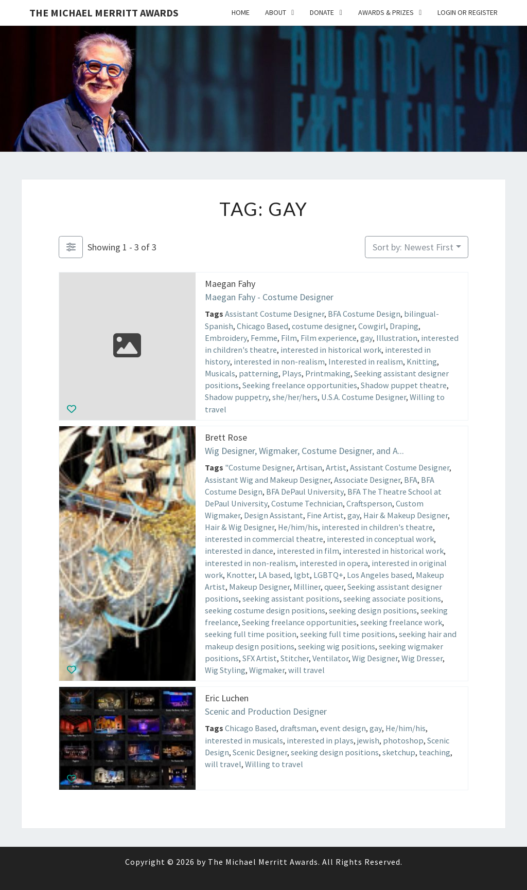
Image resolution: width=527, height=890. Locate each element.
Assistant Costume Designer (274, 313)
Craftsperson (369, 503)
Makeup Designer (259, 586)
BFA (410, 479)
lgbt (302, 574)
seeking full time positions (347, 634)
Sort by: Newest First (413, 247)
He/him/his (298, 527)
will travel (306, 669)
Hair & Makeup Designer (405, 515)
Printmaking (327, 373)
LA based (274, 574)
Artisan (309, 467)
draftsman (298, 728)
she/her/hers (295, 397)
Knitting (422, 361)
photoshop (403, 740)
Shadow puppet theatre (404, 385)
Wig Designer (375, 657)
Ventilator (330, 657)
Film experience (329, 337)
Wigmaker (267, 669)
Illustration (396, 337)
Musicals (220, 373)
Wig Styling (225, 669)
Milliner (307, 586)
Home (241, 12)
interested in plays (320, 740)
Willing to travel (274, 763)
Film (289, 337)
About (275, 12)
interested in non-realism (279, 361)
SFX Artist (259, 657)
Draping (404, 325)
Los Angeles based (379, 574)
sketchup (398, 752)
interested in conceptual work (380, 539)
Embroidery (226, 337)
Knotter (240, 574)
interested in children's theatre (377, 527)
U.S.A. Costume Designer (363, 397)
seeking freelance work (401, 622)
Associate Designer (367, 479)
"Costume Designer (259, 467)
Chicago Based (262, 325)
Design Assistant (273, 515)
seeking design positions (373, 610)
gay (366, 337)
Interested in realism (365, 361)
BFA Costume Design (364, 313)
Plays (292, 373)
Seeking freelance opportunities (299, 385)
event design (343, 728)
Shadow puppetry (237, 397)
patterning (258, 373)
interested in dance (239, 551)
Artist (336, 467)
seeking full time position (250, 634)
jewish (368, 740)
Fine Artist (325, 515)
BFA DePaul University (305, 491)
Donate (322, 12)
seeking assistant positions (291, 598)
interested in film (308, 551)
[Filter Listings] (71, 247)
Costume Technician (307, 503)
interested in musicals (244, 740)
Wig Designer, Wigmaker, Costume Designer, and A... (304, 450)
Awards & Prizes (386, 12)
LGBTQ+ (328, 574)
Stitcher (294, 657)
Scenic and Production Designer (266, 711)
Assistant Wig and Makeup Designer (267, 479)
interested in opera (334, 562)
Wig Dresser (422, 657)
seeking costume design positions (265, 610)
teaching (434, 752)
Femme (264, 337)
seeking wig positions (336, 646)
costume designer (323, 325)
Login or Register (467, 12)
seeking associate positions (392, 598)
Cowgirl (372, 325)
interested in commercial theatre (264, 539)
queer (334, 586)
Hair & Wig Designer (239, 527)
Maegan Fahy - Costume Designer (269, 296)
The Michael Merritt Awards (104, 12)
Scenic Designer (260, 752)
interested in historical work (330, 349)
